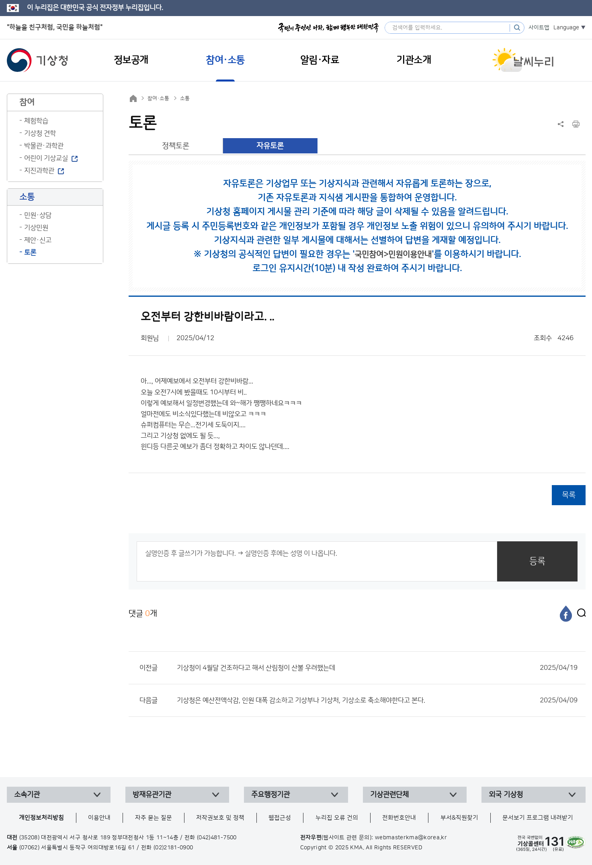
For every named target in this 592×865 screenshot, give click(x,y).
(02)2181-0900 (173, 848)
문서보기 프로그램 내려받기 (537, 817)
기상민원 (36, 227)
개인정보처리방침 (41, 817)
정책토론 (175, 146)
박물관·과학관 (44, 145)
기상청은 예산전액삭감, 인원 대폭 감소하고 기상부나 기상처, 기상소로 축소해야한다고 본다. (377, 700)
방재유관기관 (152, 795)
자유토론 (270, 146)
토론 (30, 252)
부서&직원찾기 (459, 817)
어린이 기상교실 (46, 158)
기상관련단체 (389, 795)
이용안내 (99, 817)
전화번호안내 (399, 817)
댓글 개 (143, 613)
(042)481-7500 (217, 837)
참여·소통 (158, 98)
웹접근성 (279, 817)
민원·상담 (37, 215)
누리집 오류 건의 (336, 817)
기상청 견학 (40, 133)
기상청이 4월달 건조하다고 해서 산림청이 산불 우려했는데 (377, 668)
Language (566, 27)
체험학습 (36, 120)
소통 (185, 98)
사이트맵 (538, 27)
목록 (569, 495)
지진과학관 (39, 170)
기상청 (37, 60)
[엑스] (580, 614)
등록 (537, 561)
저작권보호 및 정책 (220, 817)
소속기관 (27, 795)
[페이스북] (566, 614)
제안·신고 (37, 240)
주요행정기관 (270, 795)
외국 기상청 (506, 795)
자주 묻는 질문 (153, 817)
